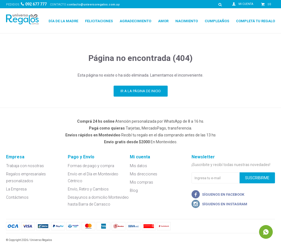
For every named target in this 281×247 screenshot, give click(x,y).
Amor (163, 21)
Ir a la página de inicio (140, 91)
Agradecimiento (135, 21)
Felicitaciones (99, 21)
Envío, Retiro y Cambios (88, 189)
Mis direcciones (143, 174)
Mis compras (141, 182)
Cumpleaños (217, 21)
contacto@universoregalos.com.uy (93, 4)
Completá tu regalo (255, 21)
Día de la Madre (63, 21)
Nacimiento (186, 21)
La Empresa (16, 189)
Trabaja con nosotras (25, 166)
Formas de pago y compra (91, 166)
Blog (134, 190)
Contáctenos (17, 197)
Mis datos (138, 166)
